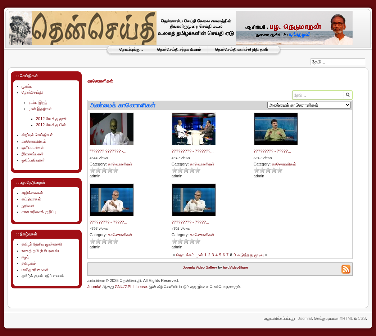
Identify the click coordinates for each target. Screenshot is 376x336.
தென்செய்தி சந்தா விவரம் (179, 49)
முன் (199, 255)
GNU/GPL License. (131, 286)
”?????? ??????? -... (108, 151)
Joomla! (94, 286)
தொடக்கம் (185, 255)
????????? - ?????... (272, 151)
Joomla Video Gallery (200, 267)
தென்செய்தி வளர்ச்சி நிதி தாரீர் (241, 49)
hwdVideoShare (235, 267)
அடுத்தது (245, 255)
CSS (362, 318)
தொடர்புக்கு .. (131, 49)
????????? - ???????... (193, 151)
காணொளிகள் (120, 164)
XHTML (346, 318)
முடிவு (258, 255)
